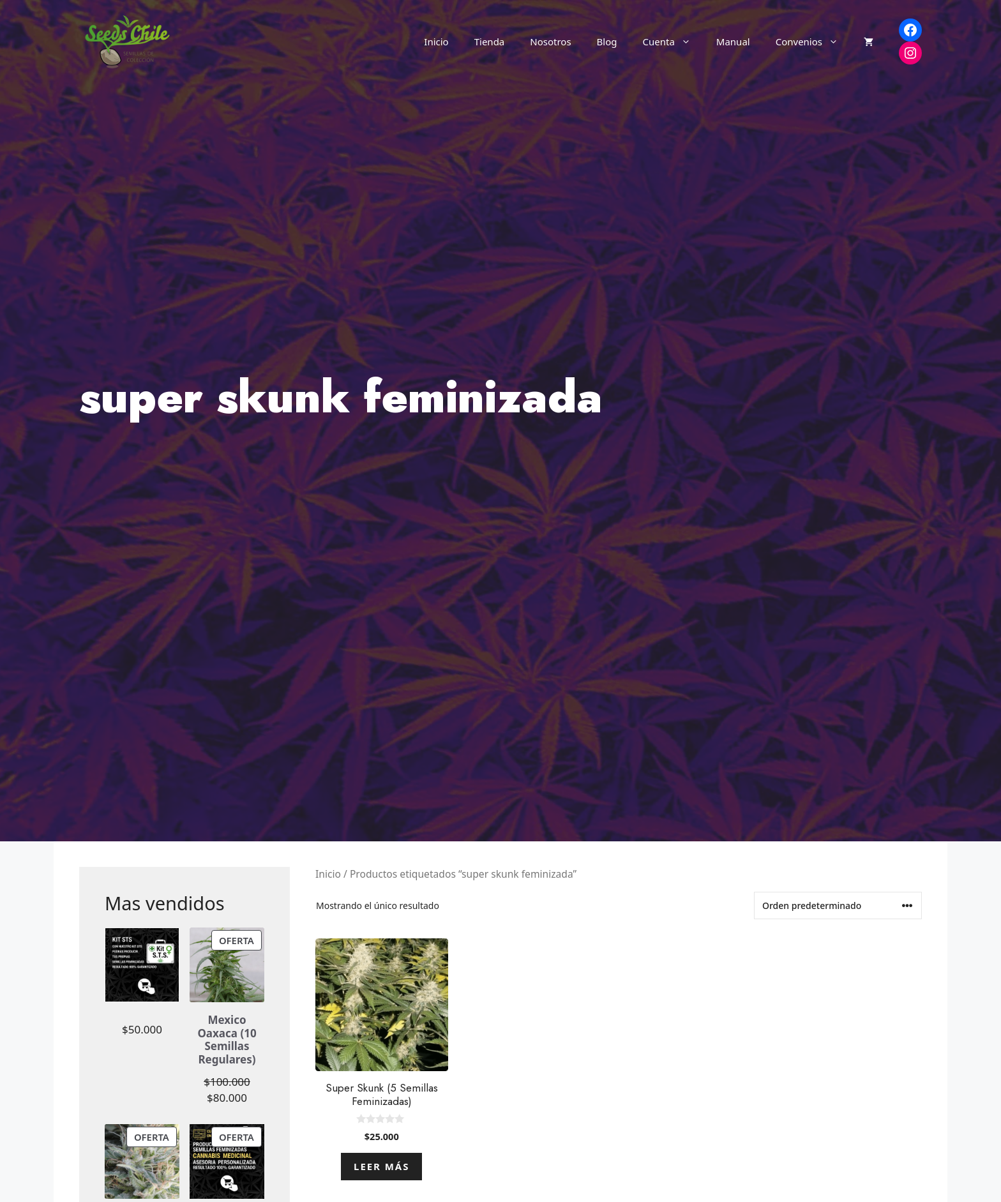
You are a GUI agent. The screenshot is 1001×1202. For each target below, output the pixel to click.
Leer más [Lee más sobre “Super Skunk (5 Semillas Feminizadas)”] (381, 1166)
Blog (607, 41)
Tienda (489, 41)
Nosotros (550, 41)
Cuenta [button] (673, 41)
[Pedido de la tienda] (838, 905)
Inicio (436, 41)
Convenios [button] (813, 41)
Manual (733, 41)
